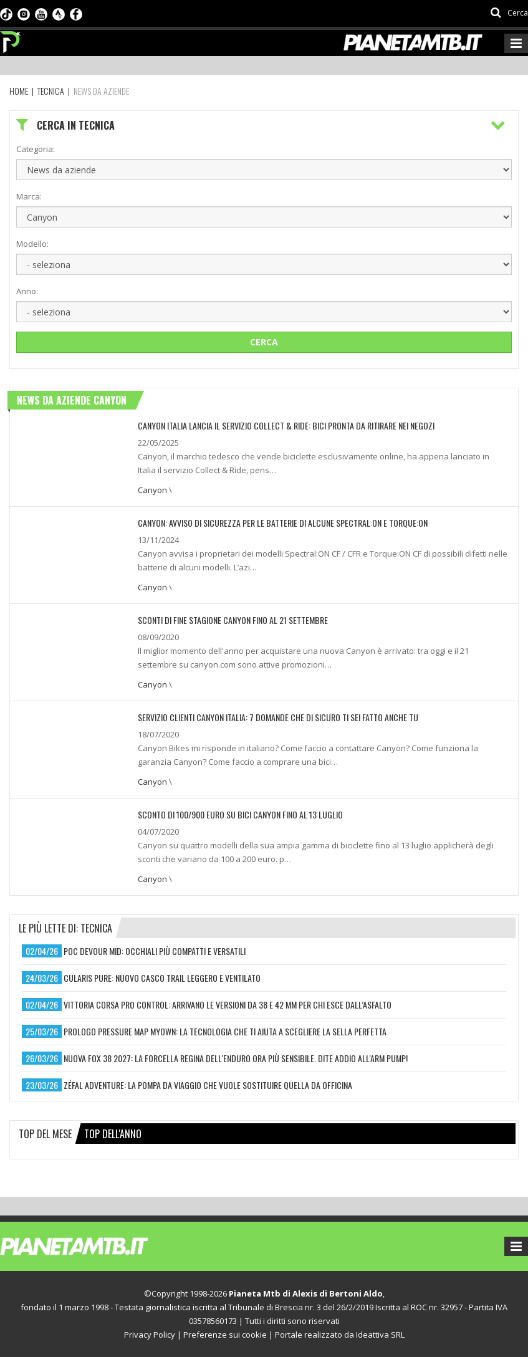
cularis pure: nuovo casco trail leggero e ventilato (162, 977)
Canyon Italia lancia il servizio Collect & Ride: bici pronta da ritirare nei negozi (286, 425)
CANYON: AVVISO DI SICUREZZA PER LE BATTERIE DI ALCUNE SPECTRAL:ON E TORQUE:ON (283, 522)
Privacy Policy (149, 1334)
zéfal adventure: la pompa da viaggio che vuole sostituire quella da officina (208, 1084)
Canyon (152, 490)
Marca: (29, 196)
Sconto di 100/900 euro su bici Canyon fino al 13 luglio (240, 814)
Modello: (32, 243)
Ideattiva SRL (380, 1334)
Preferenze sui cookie (225, 1334)
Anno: (27, 291)
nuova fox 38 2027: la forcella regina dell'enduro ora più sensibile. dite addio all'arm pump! (236, 1058)
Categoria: (35, 149)
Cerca (264, 342)
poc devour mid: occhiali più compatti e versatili (155, 950)
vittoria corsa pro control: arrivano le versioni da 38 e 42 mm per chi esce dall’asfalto (227, 1004)
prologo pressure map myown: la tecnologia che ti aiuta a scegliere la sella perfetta (225, 1031)
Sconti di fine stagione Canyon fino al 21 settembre (233, 619)
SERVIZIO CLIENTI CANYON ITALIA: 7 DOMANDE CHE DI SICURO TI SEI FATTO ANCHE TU (278, 717)
